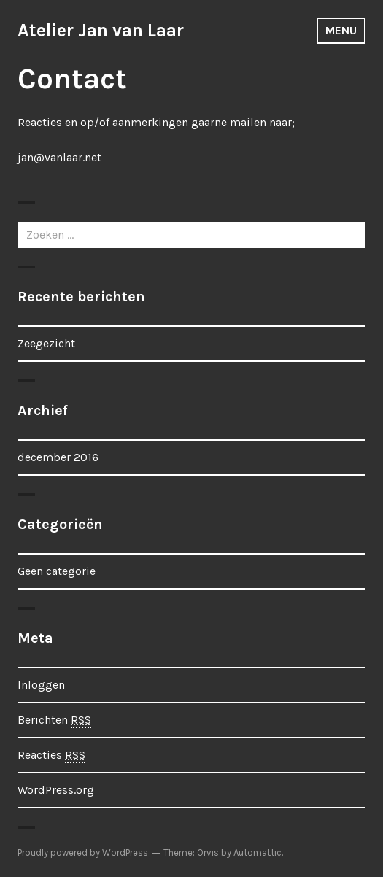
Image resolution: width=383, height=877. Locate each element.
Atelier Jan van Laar (101, 30)
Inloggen (41, 685)
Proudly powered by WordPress (83, 852)
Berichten (54, 720)
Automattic (257, 852)
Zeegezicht (46, 343)
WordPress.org (56, 790)
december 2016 (58, 457)
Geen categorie (57, 571)
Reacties (51, 755)
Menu (341, 30)
